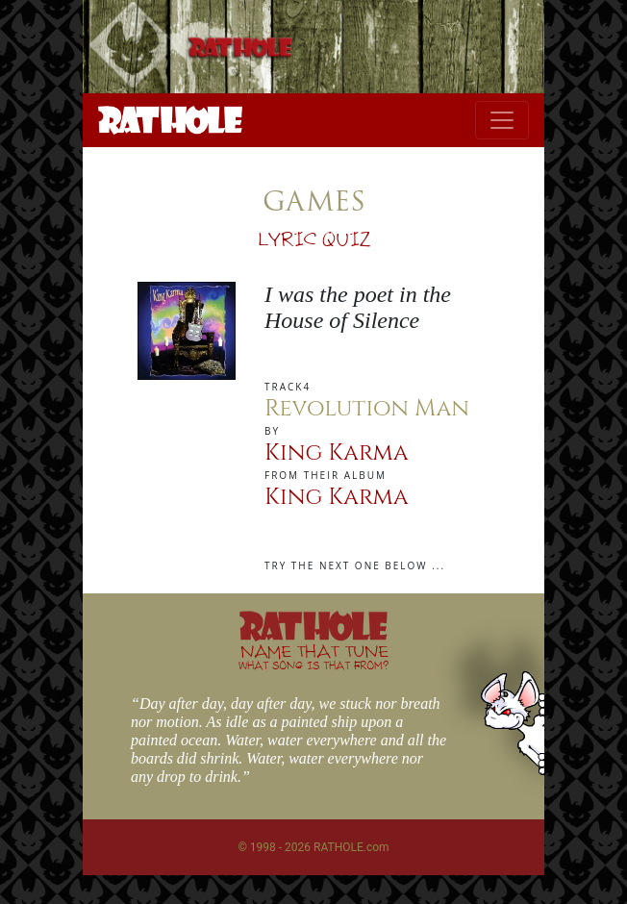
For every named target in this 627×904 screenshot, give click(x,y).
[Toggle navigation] (502, 120)
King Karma (336, 453)
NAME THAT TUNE (313, 656)
